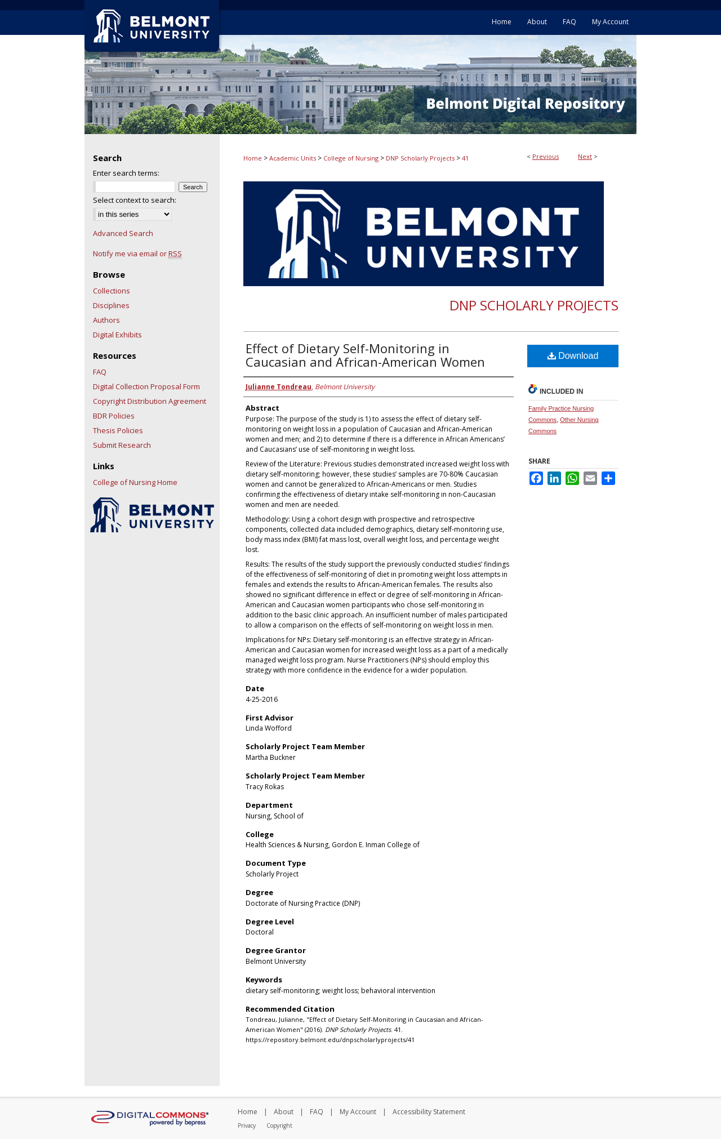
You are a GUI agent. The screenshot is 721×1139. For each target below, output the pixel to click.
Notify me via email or (137, 253)
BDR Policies (114, 416)
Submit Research (122, 445)
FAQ (99, 372)
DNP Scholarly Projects (420, 158)
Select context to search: (134, 200)
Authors (106, 320)
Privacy (247, 1125)
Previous (545, 156)
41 (465, 158)
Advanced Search (123, 233)
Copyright (279, 1125)
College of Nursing (351, 158)
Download (573, 356)
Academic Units (292, 158)
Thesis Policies (118, 430)
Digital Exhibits (117, 335)
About (283, 1111)
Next (585, 156)
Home (252, 158)
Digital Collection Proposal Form (146, 386)
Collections (111, 291)
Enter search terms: (126, 173)
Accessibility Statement (429, 1111)
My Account (358, 1111)
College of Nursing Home (135, 482)
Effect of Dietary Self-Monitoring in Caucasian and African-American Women (365, 355)
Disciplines (111, 305)
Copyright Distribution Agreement (149, 401)
